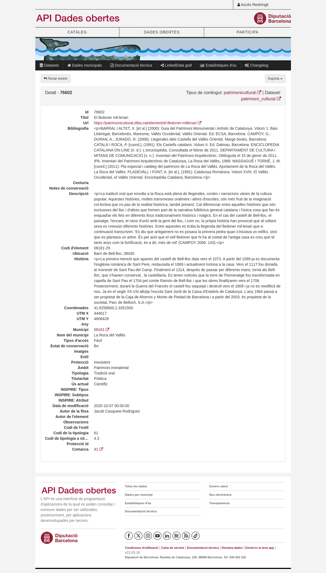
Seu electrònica (220, 494)
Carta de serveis (172, 547)
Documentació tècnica (131, 65)
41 (98, 449)
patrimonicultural (242, 92)
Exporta (275, 78)
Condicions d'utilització (141, 547)
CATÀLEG (77, 32)
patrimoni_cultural (261, 99)
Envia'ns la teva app (260, 547)
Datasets (49, 65)
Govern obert (218, 486)
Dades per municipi (138, 494)
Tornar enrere (55, 78)
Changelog (256, 65)
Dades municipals (84, 65)
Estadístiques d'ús (218, 65)
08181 (102, 329)
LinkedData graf (176, 65)
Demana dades (232, 547)
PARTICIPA (248, 32)
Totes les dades (136, 486)
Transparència (219, 503)
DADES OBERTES (162, 32)
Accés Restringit (252, 4)
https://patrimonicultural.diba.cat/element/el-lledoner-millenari (147, 123)
